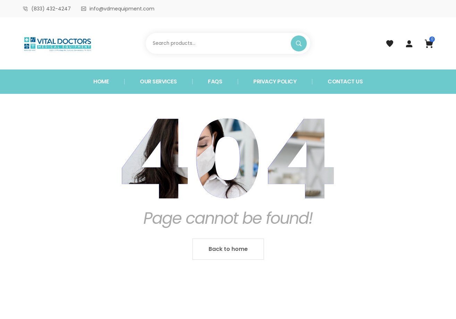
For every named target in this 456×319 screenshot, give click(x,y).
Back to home (228, 249)
